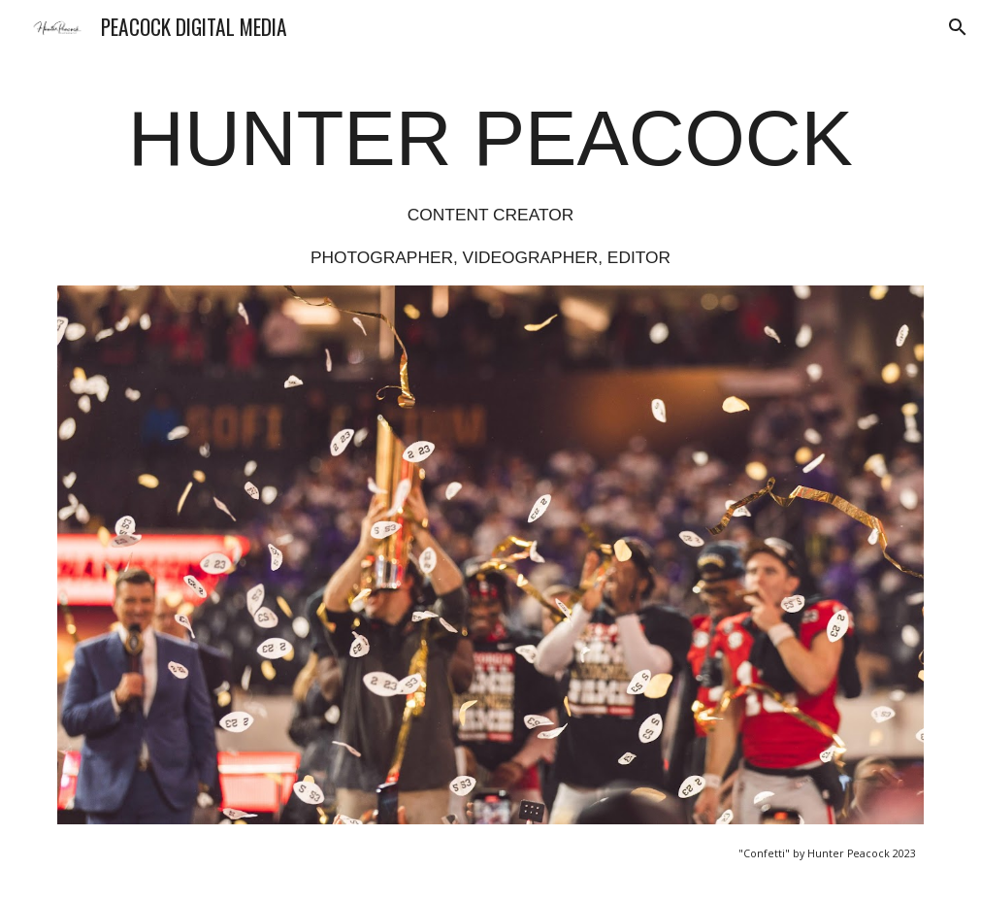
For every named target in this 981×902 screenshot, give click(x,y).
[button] (957, 27)
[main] (490, 181)
